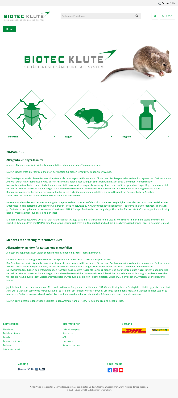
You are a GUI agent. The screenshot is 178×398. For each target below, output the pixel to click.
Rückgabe (7, 345)
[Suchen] (137, 16)
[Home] (9, 29)
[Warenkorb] (167, 16)
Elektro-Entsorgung (71, 329)
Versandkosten (81, 387)
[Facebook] (110, 370)
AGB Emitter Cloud (11, 349)
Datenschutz (68, 333)
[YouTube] (121, 370)
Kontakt (6, 337)
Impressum (67, 341)
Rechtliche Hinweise (12, 333)
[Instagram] (115, 370)
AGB (64, 337)
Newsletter (8, 329)
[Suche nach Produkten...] (97, 16)
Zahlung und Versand (12, 341)
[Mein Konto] (155, 16)
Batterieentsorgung (71, 345)
